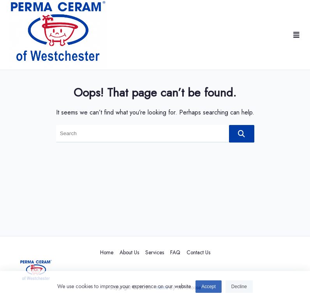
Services (154, 252)
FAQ (175, 252)
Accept (208, 287)
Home (106, 252)
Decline (239, 287)
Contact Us (198, 252)
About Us (129, 252)
